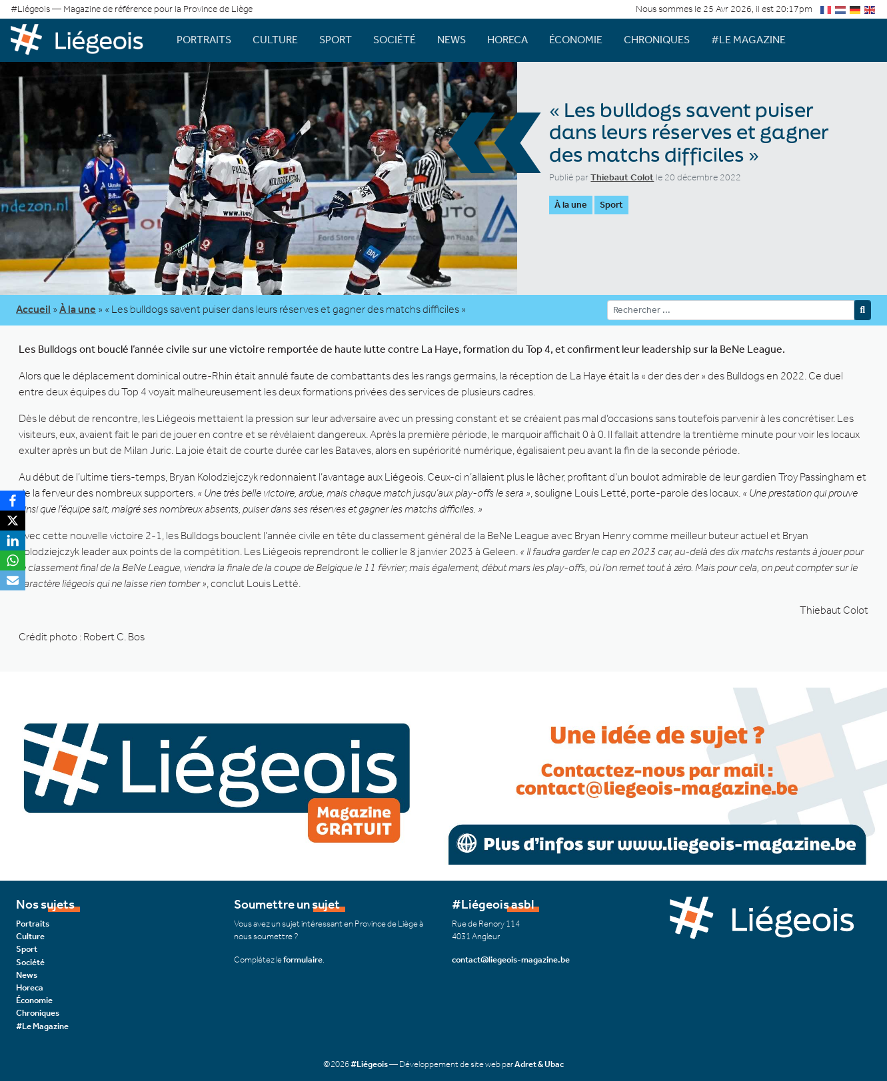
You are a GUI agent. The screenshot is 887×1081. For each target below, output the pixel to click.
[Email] (12, 580)
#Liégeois (369, 1064)
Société (394, 39)
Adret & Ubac (539, 1064)
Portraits (204, 39)
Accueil (33, 309)
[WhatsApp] (12, 560)
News (451, 39)
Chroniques (657, 39)
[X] (12, 521)
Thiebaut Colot (622, 177)
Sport (335, 39)
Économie (575, 39)
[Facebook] (12, 501)
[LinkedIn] (12, 540)
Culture (275, 39)
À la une (570, 204)
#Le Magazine (748, 39)
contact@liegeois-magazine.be (511, 960)
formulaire (303, 960)
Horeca (507, 39)
